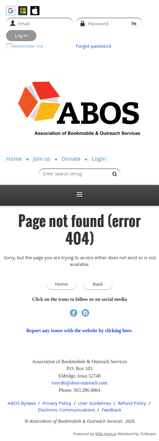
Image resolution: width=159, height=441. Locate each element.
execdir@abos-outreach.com (79, 382)
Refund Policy (132, 403)
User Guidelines (94, 403)
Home (14, 158)
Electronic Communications (66, 410)
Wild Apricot (105, 434)
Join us (41, 158)
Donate (71, 158)
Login (99, 158)
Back (98, 284)
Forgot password (93, 46)
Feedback (111, 410)
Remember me (27, 46)
